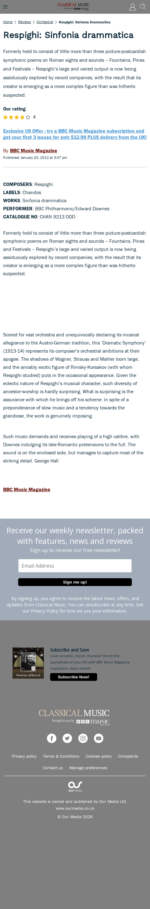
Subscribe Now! (74, 677)
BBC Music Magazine (26, 489)
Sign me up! (75, 582)
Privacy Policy (44, 611)
